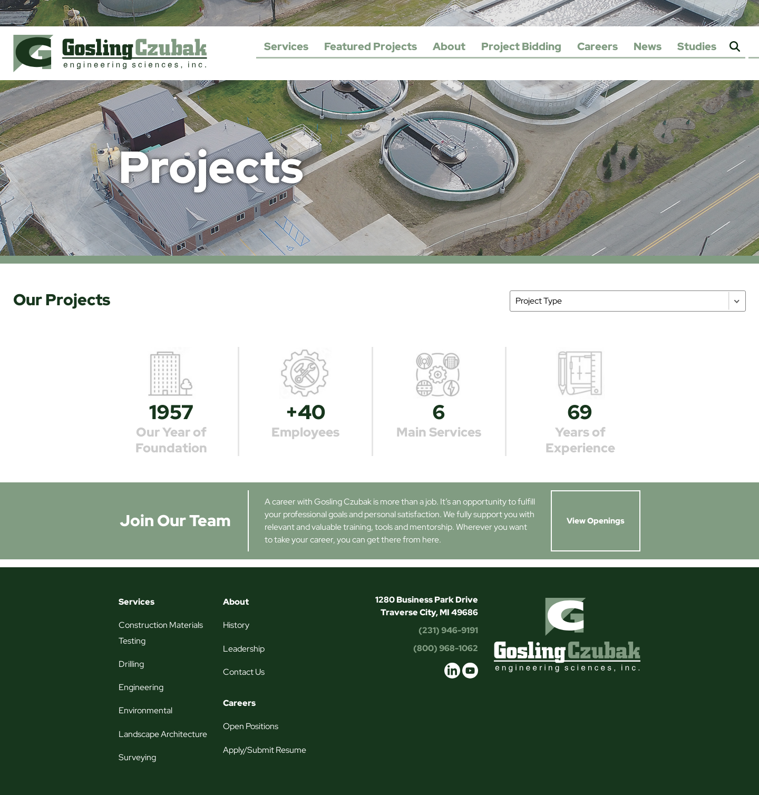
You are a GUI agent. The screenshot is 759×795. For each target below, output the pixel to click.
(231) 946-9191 (448, 630)
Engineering (141, 687)
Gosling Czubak (110, 53)
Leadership (244, 648)
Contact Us (244, 671)
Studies (696, 46)
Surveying (137, 757)
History (236, 625)
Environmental (145, 710)
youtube (470, 670)
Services (286, 46)
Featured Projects (370, 46)
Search (734, 47)
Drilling (131, 664)
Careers (597, 46)
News (647, 46)
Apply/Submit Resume (264, 749)
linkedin (452, 670)
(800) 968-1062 (445, 648)
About (449, 46)
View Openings (596, 521)
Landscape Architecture (163, 734)
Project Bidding (521, 46)
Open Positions (250, 726)
